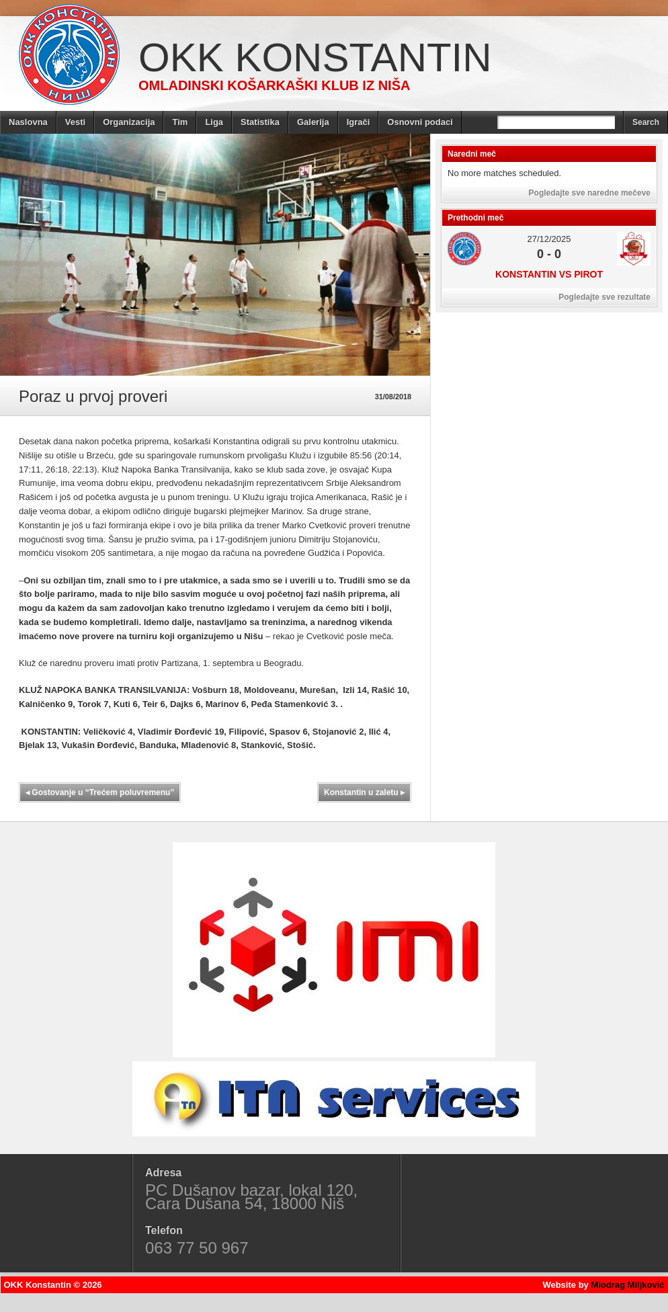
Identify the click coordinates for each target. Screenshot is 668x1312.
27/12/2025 (549, 239)
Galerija (313, 122)
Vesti (75, 122)
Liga (214, 122)
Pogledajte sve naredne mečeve (590, 193)
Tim (179, 122)
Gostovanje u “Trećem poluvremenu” (100, 792)
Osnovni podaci (420, 122)
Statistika (260, 122)
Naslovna (28, 122)
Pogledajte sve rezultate (604, 297)
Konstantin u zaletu (364, 792)
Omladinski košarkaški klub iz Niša (274, 85)
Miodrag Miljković (627, 1285)
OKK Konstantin (315, 57)
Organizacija (129, 122)
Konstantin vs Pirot (549, 274)
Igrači (358, 122)
